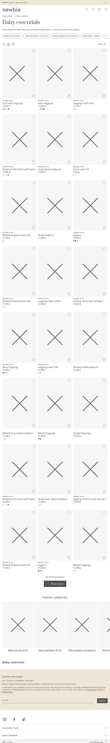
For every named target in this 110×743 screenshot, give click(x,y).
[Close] (106, 2)
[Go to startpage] (11, 9)
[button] (55, 584)
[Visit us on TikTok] (23, 719)
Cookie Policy (7, 692)
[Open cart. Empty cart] (99, 9)
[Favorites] (93, 9)
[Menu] (106, 9)
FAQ (99, 690)
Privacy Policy (91, 690)
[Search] (87, 9)
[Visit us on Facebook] (14, 719)
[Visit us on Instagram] (4, 719)
